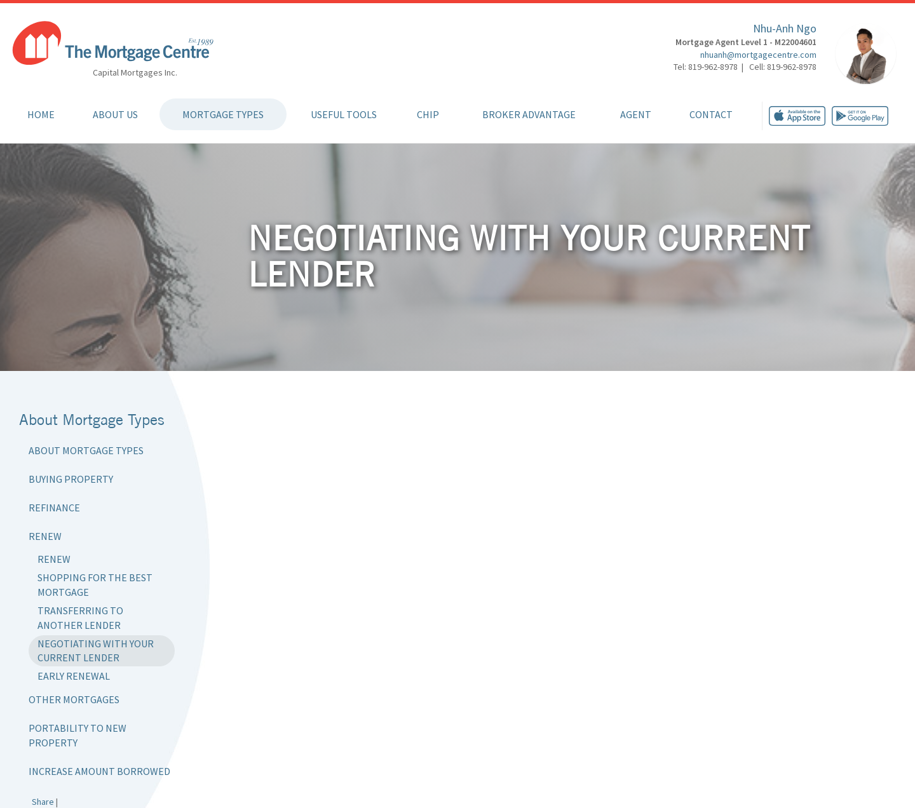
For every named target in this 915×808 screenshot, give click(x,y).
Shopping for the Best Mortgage (94, 584)
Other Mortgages (74, 699)
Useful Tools (344, 114)
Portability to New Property (77, 735)
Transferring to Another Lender (80, 617)
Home (41, 114)
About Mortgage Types (86, 450)
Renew (45, 536)
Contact (711, 114)
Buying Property (71, 479)
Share (43, 801)
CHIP (428, 114)
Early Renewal (73, 676)
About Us (115, 114)
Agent (635, 114)
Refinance (54, 507)
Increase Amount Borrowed (99, 771)
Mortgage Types (223, 114)
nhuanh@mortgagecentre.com (758, 54)
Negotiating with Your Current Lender (95, 650)
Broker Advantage (529, 114)
